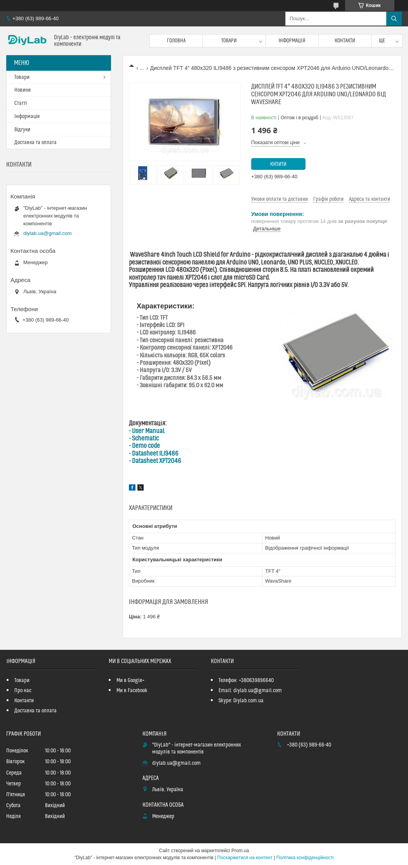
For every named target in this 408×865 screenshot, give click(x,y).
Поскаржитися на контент (245, 857)
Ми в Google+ (130, 680)
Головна (176, 41)
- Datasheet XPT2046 (155, 461)
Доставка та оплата (35, 142)
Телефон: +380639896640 (246, 680)
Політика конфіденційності (305, 857)
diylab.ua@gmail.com (47, 233)
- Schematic (144, 438)
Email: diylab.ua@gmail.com (250, 690)
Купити (278, 164)
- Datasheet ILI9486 (153, 454)
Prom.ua (240, 850)
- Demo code (144, 446)
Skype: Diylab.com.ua (241, 701)
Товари (229, 41)
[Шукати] (394, 19)
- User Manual (147, 431)
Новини (22, 90)
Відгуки (22, 130)
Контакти (345, 41)
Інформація (292, 41)
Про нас (22, 690)
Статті (20, 103)
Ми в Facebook (132, 690)
